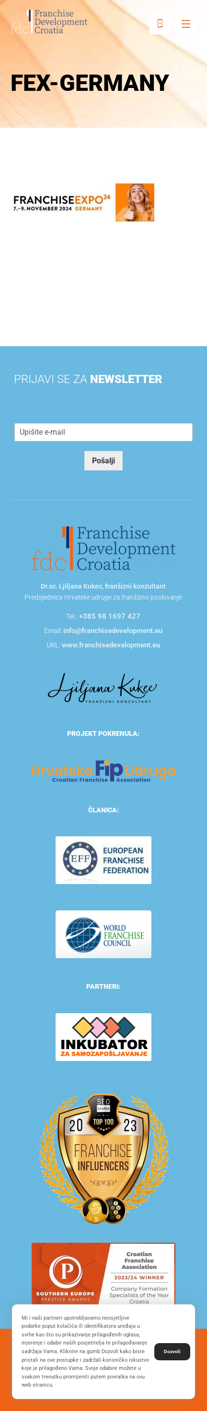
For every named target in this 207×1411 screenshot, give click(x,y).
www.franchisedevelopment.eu (111, 645)
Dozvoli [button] (172, 1351)
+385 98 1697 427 (109, 616)
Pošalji (103, 460)
